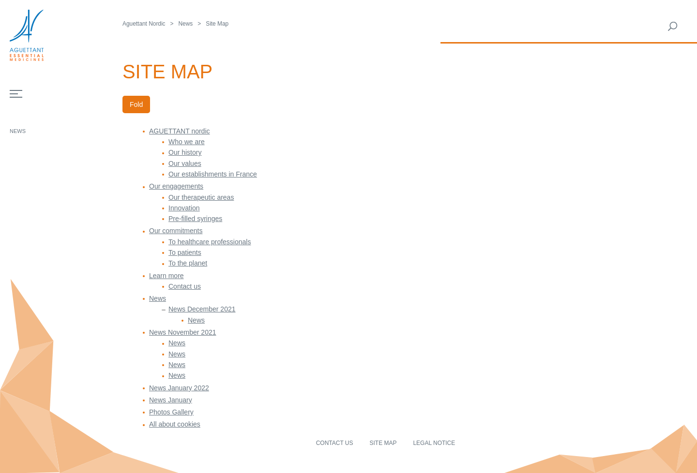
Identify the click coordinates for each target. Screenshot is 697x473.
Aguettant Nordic (144, 23)
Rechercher (673, 26)
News (18, 131)
